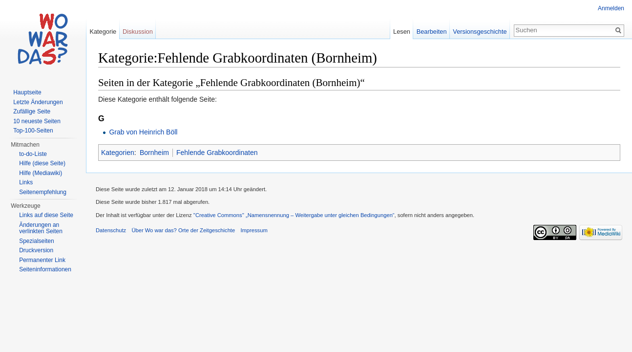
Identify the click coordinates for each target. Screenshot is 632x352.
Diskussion (138, 31)
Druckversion (36, 250)
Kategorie (102, 31)
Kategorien (117, 152)
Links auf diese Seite (46, 215)
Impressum (253, 230)
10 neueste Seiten (37, 121)
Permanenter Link (42, 260)
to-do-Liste (33, 154)
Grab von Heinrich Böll (143, 132)
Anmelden (611, 8)
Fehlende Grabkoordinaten (217, 152)
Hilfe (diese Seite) (42, 163)
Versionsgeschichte (479, 31)
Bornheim (154, 152)
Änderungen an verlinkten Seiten (41, 228)
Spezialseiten (36, 241)
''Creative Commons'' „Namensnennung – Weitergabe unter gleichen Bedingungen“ (294, 215)
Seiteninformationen (45, 269)
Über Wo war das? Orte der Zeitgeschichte (183, 230)
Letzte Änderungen (38, 102)
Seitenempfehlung (42, 192)
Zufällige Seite (31, 111)
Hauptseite (27, 92)
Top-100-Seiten (33, 130)
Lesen (401, 31)
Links (26, 182)
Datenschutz (111, 230)
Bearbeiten (432, 31)
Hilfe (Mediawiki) (40, 173)
